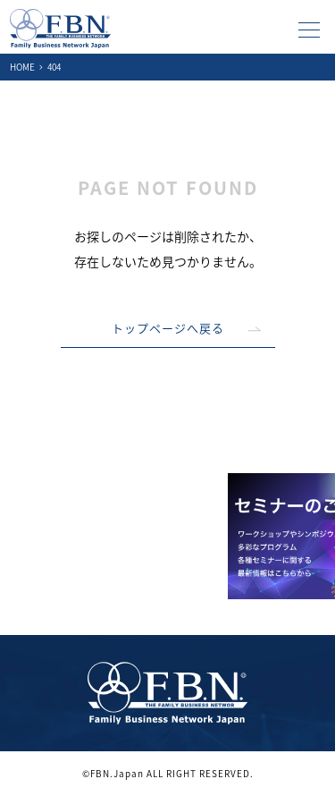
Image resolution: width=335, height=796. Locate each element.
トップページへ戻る (168, 327)
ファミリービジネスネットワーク (60, 28)
